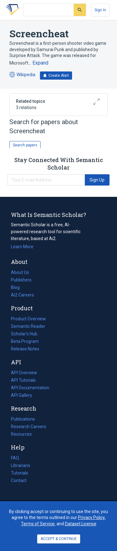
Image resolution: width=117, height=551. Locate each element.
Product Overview (28, 318)
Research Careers (28, 426)
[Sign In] (100, 10)
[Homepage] (12, 10)
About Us (20, 272)
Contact (19, 480)
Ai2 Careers (22, 295)
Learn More (22, 246)
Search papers (25, 145)
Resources (21, 434)
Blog (18, 287)
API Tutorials (23, 380)
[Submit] (80, 10)
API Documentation (30, 387)
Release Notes (25, 348)
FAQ (15, 457)
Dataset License (80, 523)
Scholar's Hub (24, 333)
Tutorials (19, 472)
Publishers (21, 279)
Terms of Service (38, 523)
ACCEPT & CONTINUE (59, 539)
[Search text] (48, 10)
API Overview (24, 372)
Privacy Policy (91, 517)
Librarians (20, 465)
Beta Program (25, 341)
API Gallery (21, 395)
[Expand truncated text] (40, 63)
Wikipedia (22, 75)
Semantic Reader (28, 326)
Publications (23, 419)
